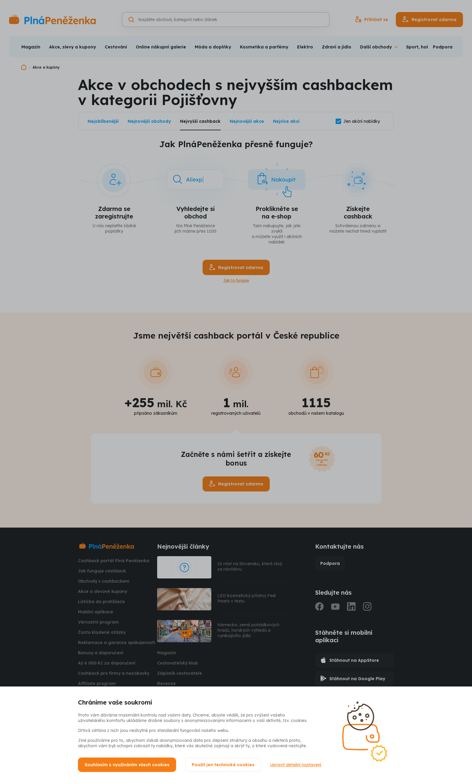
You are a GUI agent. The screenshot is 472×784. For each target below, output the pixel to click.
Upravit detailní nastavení (295, 764)
